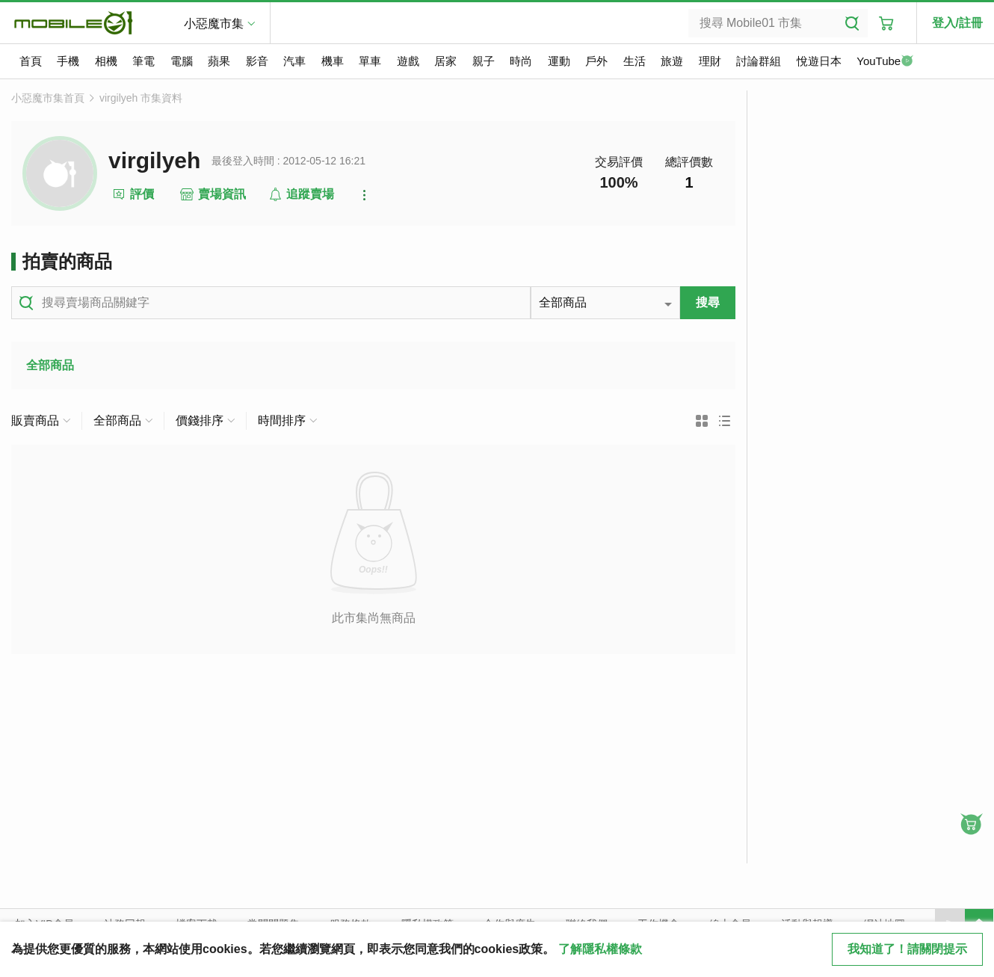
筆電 (143, 61)
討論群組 (758, 61)
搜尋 (708, 302)
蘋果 (219, 61)
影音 (257, 61)
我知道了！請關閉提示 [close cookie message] (907, 949)
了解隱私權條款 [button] (600, 949)
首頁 (30, 61)
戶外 (596, 61)
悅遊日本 (819, 61)
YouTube (884, 62)
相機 (106, 61)
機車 (332, 61)
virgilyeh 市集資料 (140, 98)
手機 (68, 61)
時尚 (521, 61)
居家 (445, 61)
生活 (634, 61)
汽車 (294, 61)
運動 (559, 61)
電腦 (181, 61)
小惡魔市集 (214, 23)
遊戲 (408, 61)
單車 (370, 61)
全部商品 (50, 365)
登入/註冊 (957, 22)
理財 (710, 61)
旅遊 (672, 61)
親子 (483, 61)
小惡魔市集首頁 (47, 98)
